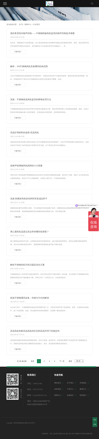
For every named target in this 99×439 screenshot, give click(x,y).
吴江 (70, 433)
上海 (54, 433)
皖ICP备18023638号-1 (28, 423)
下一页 (61, 361)
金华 (91, 433)
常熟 (60, 433)
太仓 (63, 433)
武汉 (84, 433)
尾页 (70, 361)
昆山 (67, 433)
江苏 (51, 433)
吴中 (73, 433)
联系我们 (83, 395)
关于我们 (70, 383)
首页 (32, 361)
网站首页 (57, 383)
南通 (87, 433)
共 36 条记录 (21, 361)
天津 (81, 433)
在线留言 (70, 395)
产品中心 (70, 389)
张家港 (77, 433)
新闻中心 (28, 24)
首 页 (21, 24)
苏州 (57, 433)
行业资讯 (36, 24)
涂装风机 (57, 389)
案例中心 (83, 389)
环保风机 (83, 383)
